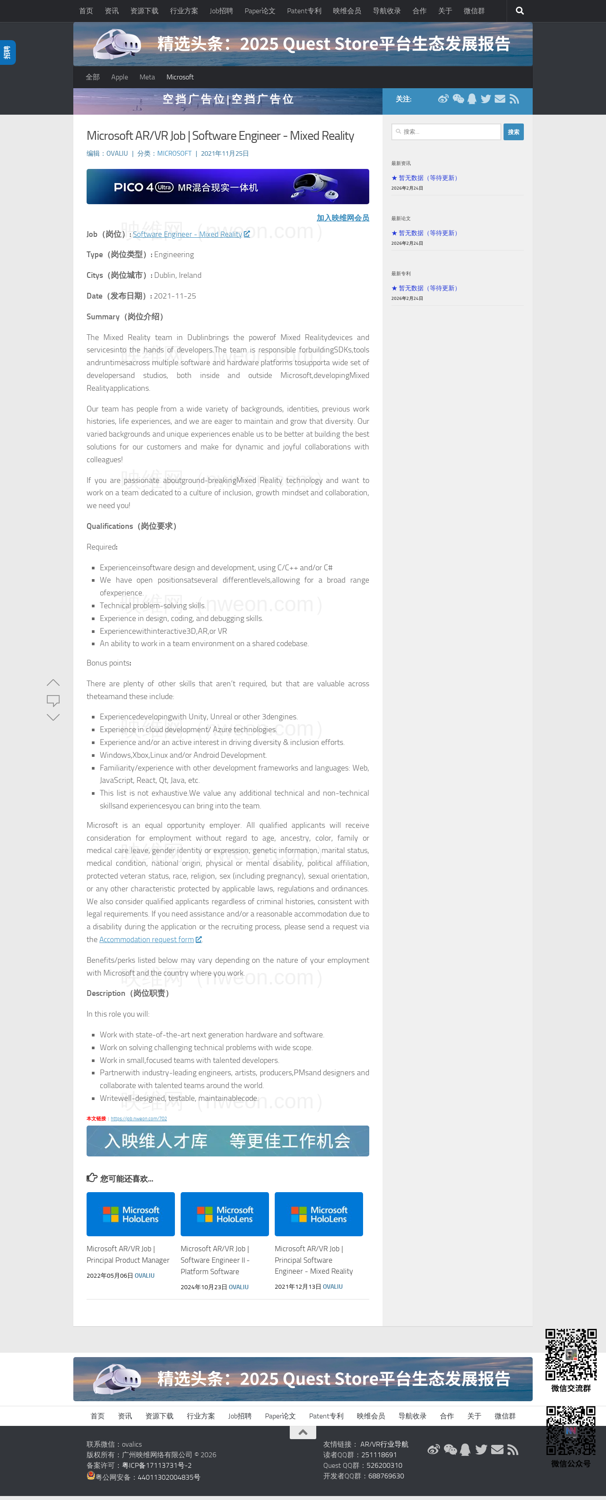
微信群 (474, 11)
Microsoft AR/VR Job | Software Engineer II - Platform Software (215, 1264)
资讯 (112, 11)
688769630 (386, 1480)
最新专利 (401, 278)
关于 (445, 11)
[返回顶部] (303, 1436)
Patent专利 (304, 11)
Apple (119, 77)
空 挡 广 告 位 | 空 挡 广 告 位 (228, 103)
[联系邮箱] (500, 103)
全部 (93, 77)
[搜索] (520, 11)
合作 (420, 11)
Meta (147, 77)
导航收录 (387, 11)
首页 (86, 11)
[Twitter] (486, 103)
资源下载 (144, 11)
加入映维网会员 (341, 222)
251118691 (379, 1459)
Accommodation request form (152, 944)
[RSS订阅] (514, 103)
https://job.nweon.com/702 (139, 1123)
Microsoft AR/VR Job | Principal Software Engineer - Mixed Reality (314, 1264)
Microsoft (180, 77)
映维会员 (347, 11)
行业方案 (184, 11)
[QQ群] (471, 103)
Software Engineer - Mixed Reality (193, 238)
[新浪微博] (443, 103)
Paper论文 (260, 11)
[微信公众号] (457, 103)
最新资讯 (401, 168)
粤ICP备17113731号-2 (157, 1469)
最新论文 (401, 223)
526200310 (384, 1469)
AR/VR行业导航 (384, 1448)
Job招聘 (221, 11)
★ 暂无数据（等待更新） (426, 182)
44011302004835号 (169, 1481)
